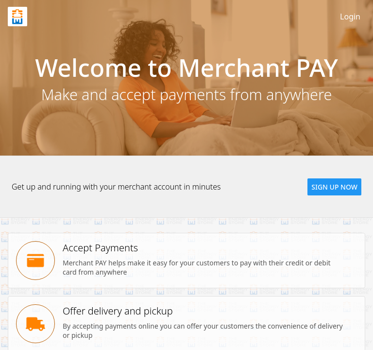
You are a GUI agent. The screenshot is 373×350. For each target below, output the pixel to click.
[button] (334, 186)
